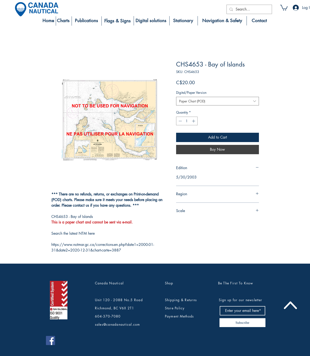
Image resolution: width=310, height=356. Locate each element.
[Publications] (86, 20)
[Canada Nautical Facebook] (50, 340)
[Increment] (194, 121)
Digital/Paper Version (191, 92)
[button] (284, 7)
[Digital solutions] (151, 20)
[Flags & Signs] (117, 21)
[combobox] (217, 101)
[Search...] (249, 9)
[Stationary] (183, 20)
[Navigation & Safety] (222, 20)
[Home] (48, 20)
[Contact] (259, 20)
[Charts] (63, 20)
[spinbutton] (187, 121)
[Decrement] (180, 121)
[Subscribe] (242, 323)
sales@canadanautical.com (117, 324)
